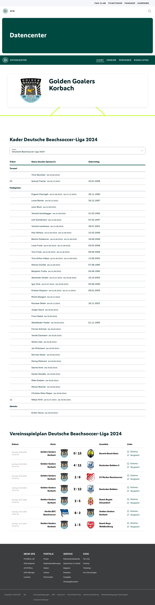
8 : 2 (77, 513)
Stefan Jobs (37, 342)
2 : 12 (77, 489)
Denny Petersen (39, 361)
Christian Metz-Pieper (41, 393)
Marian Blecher (38, 387)
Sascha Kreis (37, 368)
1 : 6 (77, 477)
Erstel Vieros (37, 413)
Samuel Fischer (38, 181)
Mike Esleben (37, 380)
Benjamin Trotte (39, 271)
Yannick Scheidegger (41, 213)
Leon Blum (36, 207)
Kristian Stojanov (39, 290)
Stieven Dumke (38, 265)
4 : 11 (77, 465)
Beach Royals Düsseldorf (105, 501)
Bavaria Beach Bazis (108, 453)
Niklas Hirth (37, 400)
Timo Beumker (38, 175)
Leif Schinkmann (39, 220)
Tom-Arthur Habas (40, 258)
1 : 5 (77, 525)
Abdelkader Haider (40, 323)
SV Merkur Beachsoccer (110, 477)
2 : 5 (77, 501)
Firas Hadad (37, 316)
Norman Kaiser (38, 355)
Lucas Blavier (37, 201)
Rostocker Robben (108, 489)
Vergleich (133, 455)
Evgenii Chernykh (39, 194)
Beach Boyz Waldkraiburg (106, 525)
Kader (14, 149)
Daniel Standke (38, 374)
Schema (132, 452)
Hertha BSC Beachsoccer (49, 513)
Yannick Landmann (40, 226)
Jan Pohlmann (38, 348)
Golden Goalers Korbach (48, 453)
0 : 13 (77, 453)
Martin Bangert (38, 297)
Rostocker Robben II (109, 465)
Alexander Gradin (39, 278)
